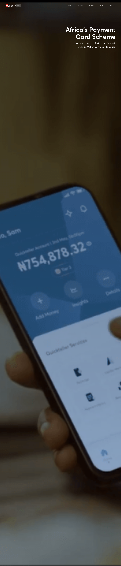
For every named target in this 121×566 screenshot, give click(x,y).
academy (91, 5)
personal (69, 5)
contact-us (111, 5)
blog (101, 5)
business (80, 5)
